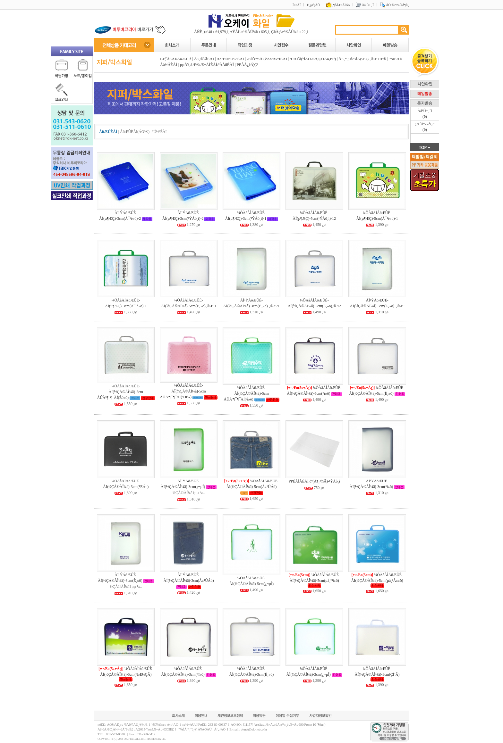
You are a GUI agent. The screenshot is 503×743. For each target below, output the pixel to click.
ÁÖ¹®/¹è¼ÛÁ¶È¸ (394, 5)
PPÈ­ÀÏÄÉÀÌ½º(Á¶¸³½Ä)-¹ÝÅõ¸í (314, 481)
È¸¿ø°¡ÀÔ (313, 5)
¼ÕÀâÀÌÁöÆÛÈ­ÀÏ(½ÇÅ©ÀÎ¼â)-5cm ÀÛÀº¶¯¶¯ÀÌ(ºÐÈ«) (183, 391)
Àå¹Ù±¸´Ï (365, 5)
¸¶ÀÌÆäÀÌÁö (338, 5)
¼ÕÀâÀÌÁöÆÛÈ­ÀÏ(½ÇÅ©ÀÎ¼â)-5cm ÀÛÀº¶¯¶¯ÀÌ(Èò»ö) (120, 392)
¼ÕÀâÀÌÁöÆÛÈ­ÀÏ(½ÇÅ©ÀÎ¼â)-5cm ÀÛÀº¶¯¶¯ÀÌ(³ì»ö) (246, 393)
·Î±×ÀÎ (296, 5)
